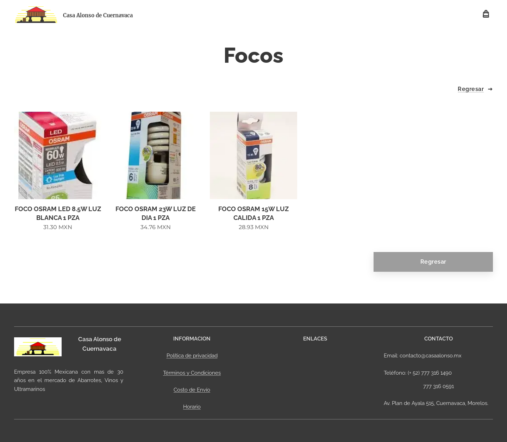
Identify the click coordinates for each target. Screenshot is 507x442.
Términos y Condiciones (192, 372)
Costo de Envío (192, 390)
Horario (192, 407)
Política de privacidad (192, 355)
